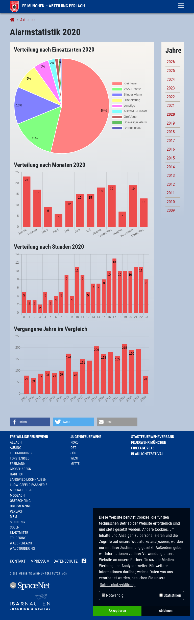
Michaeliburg (21, 490)
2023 (171, 88)
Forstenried (20, 458)
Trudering (18, 538)
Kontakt (18, 561)
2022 (171, 97)
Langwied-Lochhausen (28, 479)
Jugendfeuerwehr (85, 436)
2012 (171, 184)
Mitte (75, 464)
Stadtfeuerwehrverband (152, 436)
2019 (171, 123)
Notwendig (113, 595)
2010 (171, 201)
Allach (16, 442)
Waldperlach (21, 543)
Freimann (18, 464)
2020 (171, 114)
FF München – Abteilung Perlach (47, 6)
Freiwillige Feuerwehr (29, 436)
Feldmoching (21, 453)
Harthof (16, 474)
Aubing (15, 448)
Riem (13, 517)
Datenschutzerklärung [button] (117, 584)
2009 (171, 210)
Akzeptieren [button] (117, 611)
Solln (14, 527)
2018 (171, 131)
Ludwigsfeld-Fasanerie (28, 485)
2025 (171, 70)
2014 (171, 167)
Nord (74, 442)
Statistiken (170, 595)
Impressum (40, 561)
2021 (171, 105)
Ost (73, 448)
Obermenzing (20, 506)
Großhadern (20, 469)
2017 (171, 140)
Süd (73, 453)
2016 (171, 149)
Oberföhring (20, 501)
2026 (171, 61)
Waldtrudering (22, 548)
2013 (171, 175)
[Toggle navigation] (181, 5)
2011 (171, 193)
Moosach (17, 495)
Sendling (17, 522)
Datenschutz (66, 561)
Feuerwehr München (148, 442)
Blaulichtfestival (147, 454)
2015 (171, 158)
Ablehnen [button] (166, 611)
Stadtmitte (19, 533)
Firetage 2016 (143, 448)
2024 (171, 79)
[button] (30, 422)
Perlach (16, 511)
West (74, 458)
